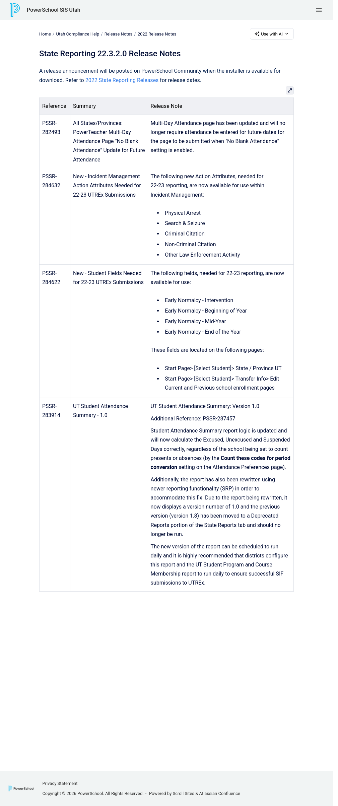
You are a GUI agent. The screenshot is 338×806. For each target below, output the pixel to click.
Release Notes (118, 33)
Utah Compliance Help (77, 33)
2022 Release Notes (157, 33)
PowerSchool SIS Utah (53, 10)
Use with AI (271, 34)
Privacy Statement (59, 783)
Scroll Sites (184, 793)
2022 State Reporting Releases (122, 80)
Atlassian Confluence (219, 793)
